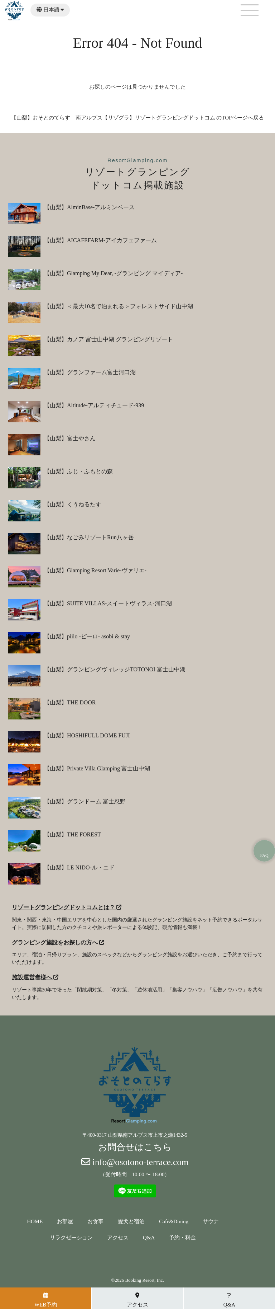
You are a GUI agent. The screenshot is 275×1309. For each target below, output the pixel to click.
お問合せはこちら (135, 1147)
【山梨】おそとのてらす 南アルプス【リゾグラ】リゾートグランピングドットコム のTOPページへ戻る (137, 118)
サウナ (211, 1221)
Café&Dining (173, 1221)
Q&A (149, 1237)
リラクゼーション (71, 1237)
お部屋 (65, 1221)
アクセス (118, 1237)
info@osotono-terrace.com (134, 1162)
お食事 (95, 1221)
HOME (35, 1221)
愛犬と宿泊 (131, 1221)
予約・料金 (182, 1237)
